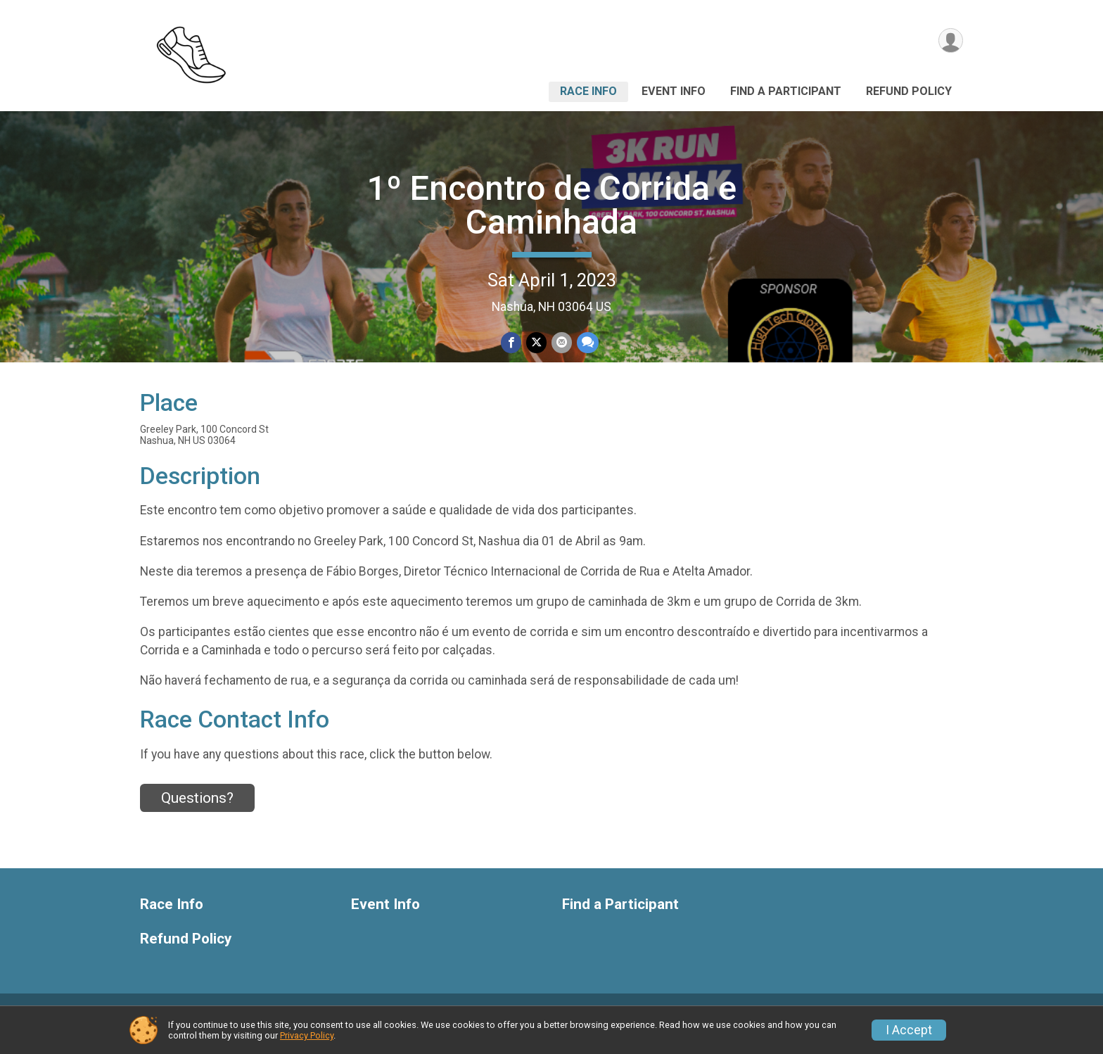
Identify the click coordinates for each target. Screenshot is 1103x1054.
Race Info (588, 91)
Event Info (674, 91)
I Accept (909, 1030)
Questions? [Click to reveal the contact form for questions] (197, 814)
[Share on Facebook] (512, 343)
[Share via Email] (561, 343)
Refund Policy (909, 91)
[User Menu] (950, 41)
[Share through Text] (586, 343)
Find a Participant (785, 91)
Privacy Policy (306, 1035)
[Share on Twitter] (536, 343)
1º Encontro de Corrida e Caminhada (552, 205)
